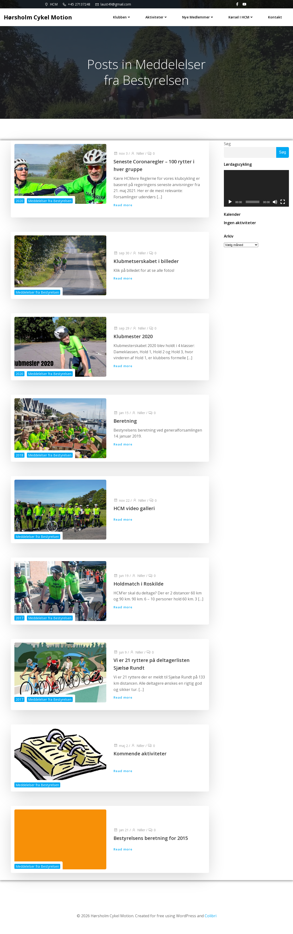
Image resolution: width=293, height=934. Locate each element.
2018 (19, 458)
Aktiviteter (157, 17)
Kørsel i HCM (241, 17)
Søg (226, 144)
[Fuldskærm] (283, 203)
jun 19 (121, 578)
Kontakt (275, 17)
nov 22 (122, 503)
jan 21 (121, 834)
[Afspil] (229, 203)
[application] (256, 189)
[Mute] (275, 203)
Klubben (122, 17)
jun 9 (120, 655)
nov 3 (121, 155)
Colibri (210, 919)
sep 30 (121, 255)
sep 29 (121, 331)
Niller (137, 155)
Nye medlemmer (198, 17)
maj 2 (121, 749)
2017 (19, 620)
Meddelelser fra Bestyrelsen (50, 202)
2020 (19, 202)
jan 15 (121, 415)
